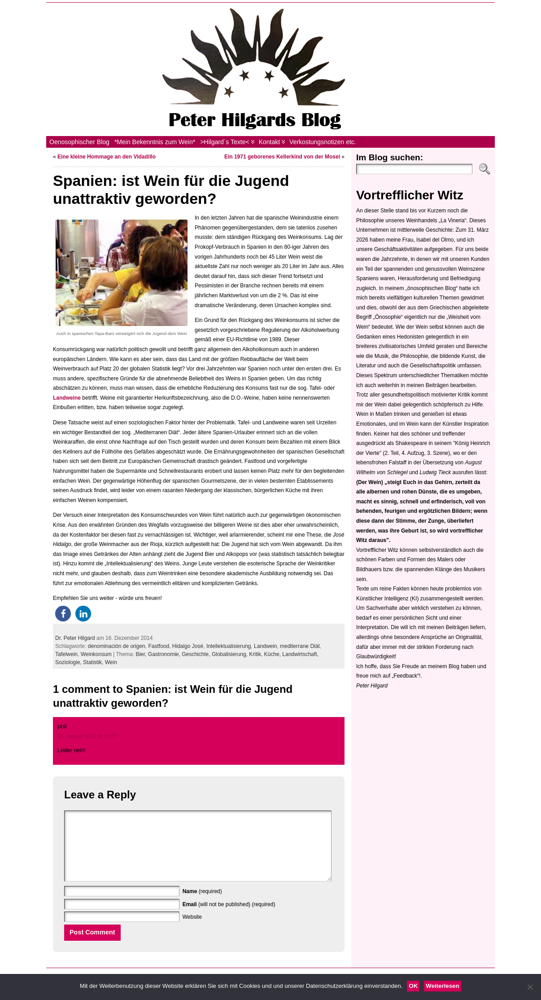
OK (413, 985)
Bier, (141, 654)
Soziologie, (69, 662)
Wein (111, 662)
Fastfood (158, 646)
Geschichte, (197, 654)
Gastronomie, (165, 654)
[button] (63, 613)
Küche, (273, 654)
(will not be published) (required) (229, 918)
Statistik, (94, 662)
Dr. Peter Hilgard (75, 638)
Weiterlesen (442, 985)
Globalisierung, (230, 654)
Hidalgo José (187, 646)
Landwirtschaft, (300, 654)
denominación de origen (116, 646)
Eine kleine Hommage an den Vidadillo (106, 157)
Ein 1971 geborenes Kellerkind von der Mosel (282, 157)
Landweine (67, 398)
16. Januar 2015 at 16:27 (87, 736)
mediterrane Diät (300, 646)
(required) (202, 905)
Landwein (265, 646)
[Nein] (529, 986)
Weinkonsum (96, 654)
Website (192, 930)
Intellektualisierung (228, 646)
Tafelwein (66, 654)
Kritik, (256, 654)
